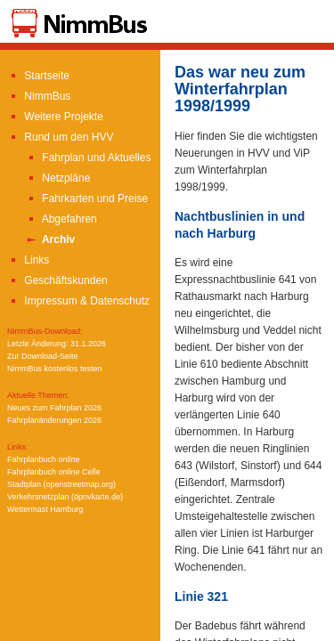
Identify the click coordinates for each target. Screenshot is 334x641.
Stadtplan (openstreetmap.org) (61, 484)
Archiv (50, 239)
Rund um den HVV (60, 137)
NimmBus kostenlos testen (54, 368)
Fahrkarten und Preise (86, 198)
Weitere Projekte (55, 116)
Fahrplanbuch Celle (54, 471)
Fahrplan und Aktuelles (88, 157)
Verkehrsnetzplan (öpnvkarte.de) (65, 496)
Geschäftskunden (57, 280)
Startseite (38, 75)
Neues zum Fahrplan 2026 (54, 407)
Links (28, 260)
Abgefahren (61, 219)
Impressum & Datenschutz (78, 301)
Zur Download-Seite (42, 356)
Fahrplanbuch (43, 459)
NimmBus (38, 96)
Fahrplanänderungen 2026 (54, 420)
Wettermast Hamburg (45, 509)
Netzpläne (57, 178)
